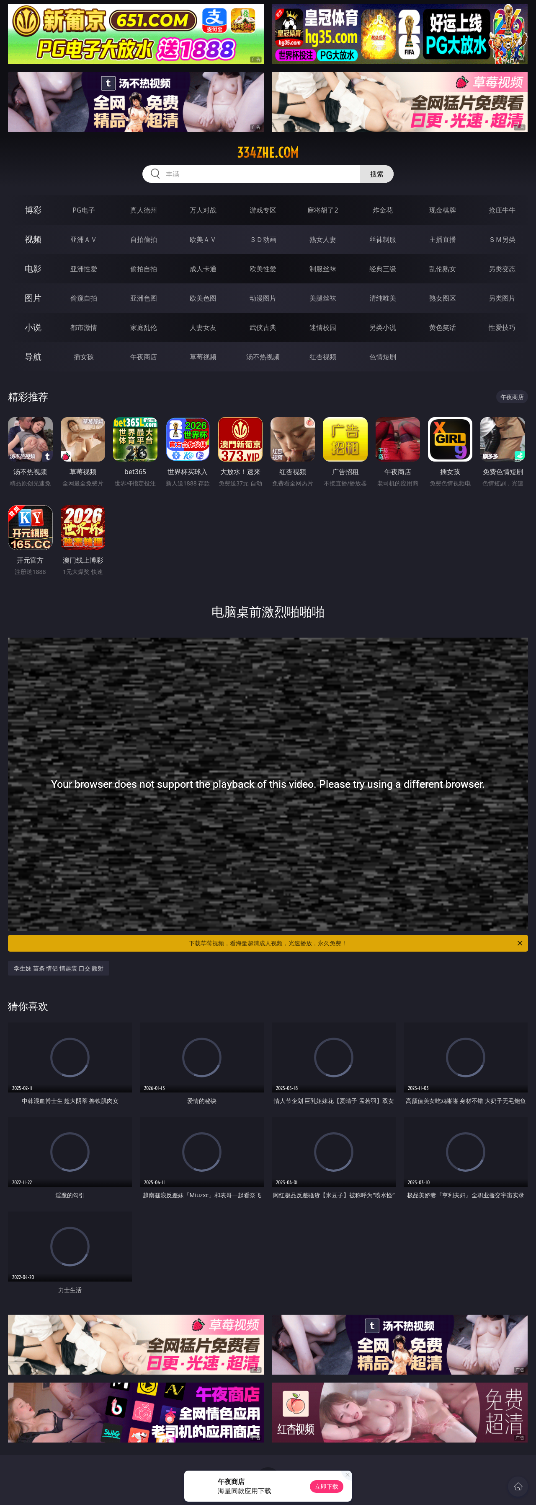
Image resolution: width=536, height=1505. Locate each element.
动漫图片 (263, 298)
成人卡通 (203, 268)
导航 (33, 356)
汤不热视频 (263, 356)
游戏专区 (263, 210)
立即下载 (326, 1486)
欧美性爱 (263, 268)
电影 (33, 268)
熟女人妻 (322, 239)
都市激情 (83, 327)
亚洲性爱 (83, 268)
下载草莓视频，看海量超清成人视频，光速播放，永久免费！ (356, 943)
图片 (33, 298)
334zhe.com (268, 152)
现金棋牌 (442, 210)
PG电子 (83, 210)
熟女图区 (442, 298)
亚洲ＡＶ (83, 239)
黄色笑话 (442, 327)
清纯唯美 (382, 298)
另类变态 (502, 268)
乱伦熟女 (442, 268)
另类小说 (382, 327)
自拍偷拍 (143, 239)
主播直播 (442, 239)
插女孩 (84, 356)
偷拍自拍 (143, 268)
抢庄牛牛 (502, 210)
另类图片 (502, 298)
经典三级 (382, 268)
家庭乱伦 (143, 327)
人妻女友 (203, 327)
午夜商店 (143, 356)
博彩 (33, 209)
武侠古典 (263, 327)
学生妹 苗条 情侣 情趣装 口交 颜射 (58, 968)
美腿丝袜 (322, 298)
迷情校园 (322, 327)
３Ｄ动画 (263, 239)
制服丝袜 (322, 268)
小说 (33, 327)
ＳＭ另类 (502, 239)
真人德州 (143, 210)
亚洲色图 (143, 298)
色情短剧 (382, 356)
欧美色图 (203, 298)
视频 (33, 239)
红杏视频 (322, 356)
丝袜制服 (382, 239)
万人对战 (203, 210)
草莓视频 (203, 356)
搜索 (377, 174)
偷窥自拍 (83, 298)
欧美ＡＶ (203, 239)
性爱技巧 (502, 327)
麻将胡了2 (322, 210)
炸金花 (383, 210)
